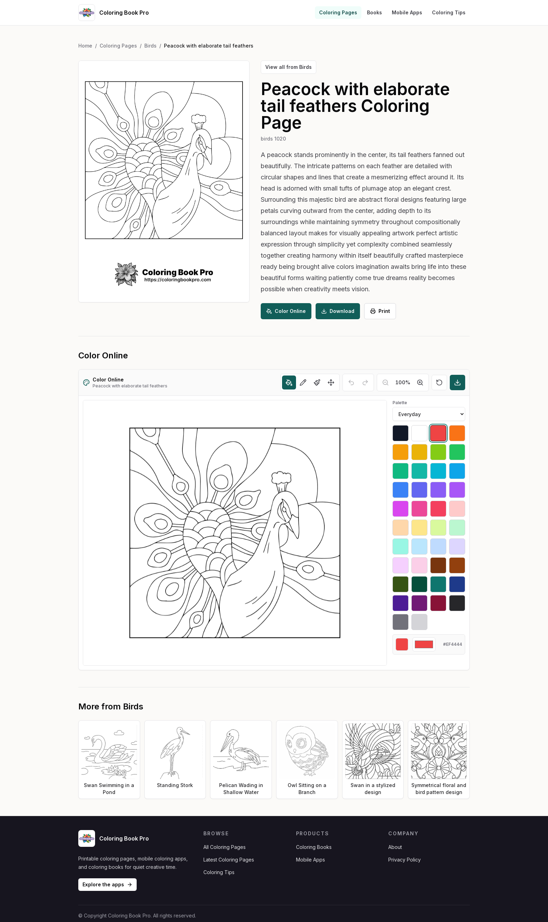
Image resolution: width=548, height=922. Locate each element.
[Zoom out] (385, 382)
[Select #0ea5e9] (457, 471)
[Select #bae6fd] (419, 546)
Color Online (286, 311)
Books (374, 12)
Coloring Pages (338, 12)
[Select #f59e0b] (400, 452)
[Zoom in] (420, 382)
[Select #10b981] (400, 471)
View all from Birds (288, 67)
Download (337, 311)
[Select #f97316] (457, 433)
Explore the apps (107, 884)
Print (380, 311)
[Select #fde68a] (419, 528)
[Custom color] (423, 644)
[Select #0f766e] (438, 584)
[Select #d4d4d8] (419, 622)
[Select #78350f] (438, 565)
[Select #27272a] (457, 603)
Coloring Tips (449, 12)
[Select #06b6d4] (438, 471)
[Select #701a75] (419, 603)
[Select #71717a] (400, 622)
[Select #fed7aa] (400, 528)
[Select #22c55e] (457, 452)
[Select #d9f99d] (438, 528)
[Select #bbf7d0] (457, 528)
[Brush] (317, 382)
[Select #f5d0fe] (400, 565)
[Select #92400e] (457, 565)
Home (85, 46)
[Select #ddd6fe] (457, 546)
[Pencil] (303, 382)
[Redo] (365, 382)
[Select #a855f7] (457, 490)
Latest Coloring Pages (228, 860)
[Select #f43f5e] (438, 509)
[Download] (457, 382)
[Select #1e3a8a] (457, 584)
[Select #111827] (400, 433)
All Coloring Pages (224, 847)
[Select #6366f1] (419, 490)
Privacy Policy (404, 860)
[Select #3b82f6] (400, 490)
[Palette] (428, 414)
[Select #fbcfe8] (419, 565)
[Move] (331, 382)
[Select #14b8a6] (419, 471)
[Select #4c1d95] (400, 603)
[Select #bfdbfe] (438, 546)
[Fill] (289, 382)
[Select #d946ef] (400, 509)
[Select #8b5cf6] (438, 490)
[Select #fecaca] (457, 509)
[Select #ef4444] (438, 433)
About (395, 847)
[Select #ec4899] (419, 509)
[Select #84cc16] (438, 452)
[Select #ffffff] (419, 433)
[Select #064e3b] (419, 584)
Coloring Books (314, 847)
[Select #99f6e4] (400, 546)
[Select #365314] (400, 584)
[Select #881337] (438, 603)
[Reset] (439, 382)
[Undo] (351, 382)
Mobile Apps (407, 12)
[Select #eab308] (419, 452)
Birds (150, 46)
